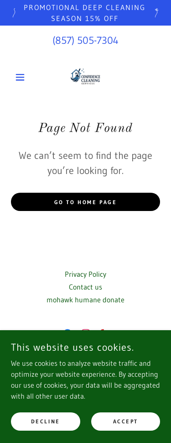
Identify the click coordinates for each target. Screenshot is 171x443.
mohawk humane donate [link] (85, 299)
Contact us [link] (85, 286)
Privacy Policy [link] (85, 274)
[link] (85, 77)
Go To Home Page (85, 202)
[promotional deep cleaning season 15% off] (85, 13)
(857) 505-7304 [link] (85, 40)
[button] (22, 77)
